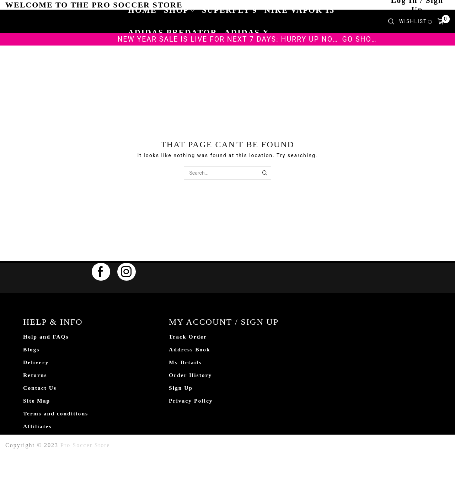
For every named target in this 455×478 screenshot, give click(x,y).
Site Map (37, 402)
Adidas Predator (172, 32)
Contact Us (40, 389)
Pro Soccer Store (85, 447)
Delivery (36, 363)
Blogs (31, 350)
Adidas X (246, 32)
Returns (35, 376)
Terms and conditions (56, 415)
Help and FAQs (46, 337)
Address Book (190, 350)
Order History (191, 376)
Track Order (188, 337)
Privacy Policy (191, 402)
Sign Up (181, 389)
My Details (185, 363)
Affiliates (37, 428)
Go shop (359, 39)
